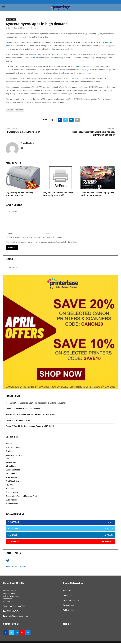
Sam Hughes (12, 28)
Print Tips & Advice (13, 481)
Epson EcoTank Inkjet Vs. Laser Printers (23, 409)
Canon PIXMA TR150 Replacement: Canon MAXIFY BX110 (30, 426)
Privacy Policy (68, 605)
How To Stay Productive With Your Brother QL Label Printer (31, 415)
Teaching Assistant (84, 66)
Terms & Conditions (71, 600)
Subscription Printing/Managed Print (21, 496)
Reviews (9, 485)
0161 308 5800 (19, 606)
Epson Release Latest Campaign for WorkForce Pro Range (97, 194)
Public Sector (68, 610)
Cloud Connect (57, 54)
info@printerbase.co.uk (18, 616)
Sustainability (11, 500)
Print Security (11, 477)
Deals (8, 459)
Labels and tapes (13, 470)
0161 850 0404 (13, 611)
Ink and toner (11, 466)
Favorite (23, 566)
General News (10, 19)
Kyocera (10, 110)
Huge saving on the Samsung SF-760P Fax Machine (21, 194)
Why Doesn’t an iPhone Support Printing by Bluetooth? (58, 194)
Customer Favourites (15, 455)
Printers (19, 110)
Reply (8, 566)
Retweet (15, 566)
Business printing (13, 447)
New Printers (11, 474)
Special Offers (12, 492)
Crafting (9, 451)
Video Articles (12, 504)
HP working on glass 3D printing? (23, 132)
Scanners (10, 489)
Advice (9, 444)
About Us (67, 591)
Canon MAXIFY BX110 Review (18, 420)
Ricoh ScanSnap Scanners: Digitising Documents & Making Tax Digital (36, 403)
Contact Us (67, 596)
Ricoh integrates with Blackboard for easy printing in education (93, 133)
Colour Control (34, 58)
